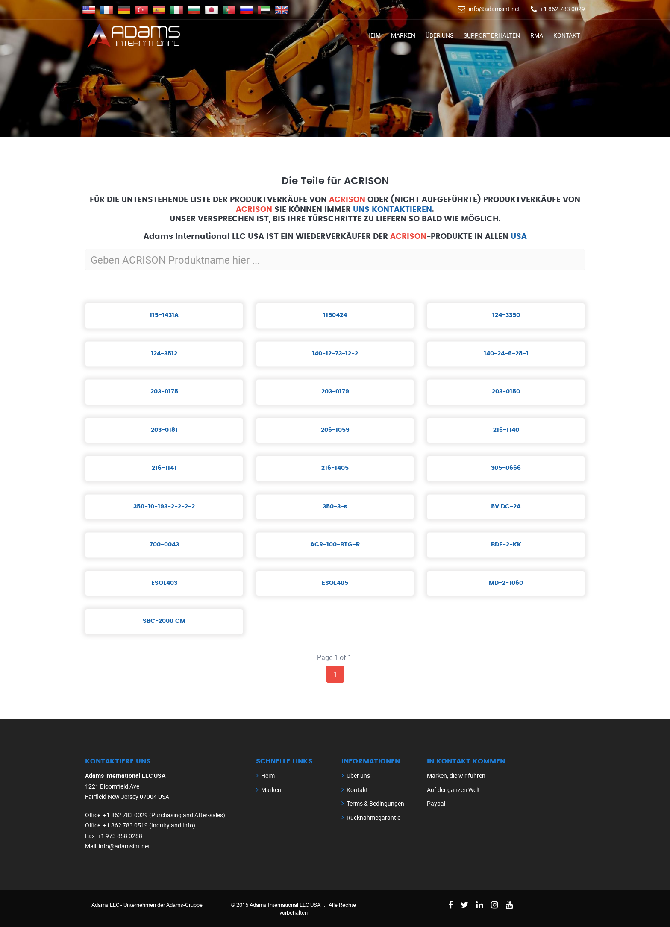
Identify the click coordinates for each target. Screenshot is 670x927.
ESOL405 (335, 583)
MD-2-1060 (506, 583)
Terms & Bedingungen (375, 803)
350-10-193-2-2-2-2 (164, 507)
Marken (403, 35)
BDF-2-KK (506, 545)
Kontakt (566, 35)
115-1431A (164, 315)
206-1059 (335, 430)
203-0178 (164, 392)
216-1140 (506, 430)
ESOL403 (164, 583)
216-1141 (164, 468)
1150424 (335, 315)
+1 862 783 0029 (562, 9)
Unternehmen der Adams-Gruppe (163, 905)
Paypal (436, 803)
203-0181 (164, 430)
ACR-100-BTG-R (335, 545)
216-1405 (335, 468)
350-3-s (335, 507)
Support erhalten (492, 35)
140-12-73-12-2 (335, 354)
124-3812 (164, 354)
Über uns (439, 35)
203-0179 (335, 392)
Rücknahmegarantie (373, 817)
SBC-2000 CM (164, 621)
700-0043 (164, 545)
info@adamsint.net (494, 9)
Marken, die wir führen (456, 776)
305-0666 (506, 468)
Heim (373, 35)
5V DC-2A (506, 507)
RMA (536, 35)
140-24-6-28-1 (506, 354)
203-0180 (506, 392)
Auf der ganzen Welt (453, 790)
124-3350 (506, 315)
